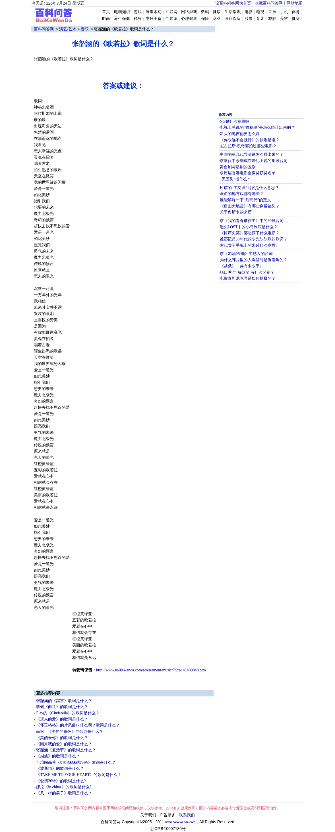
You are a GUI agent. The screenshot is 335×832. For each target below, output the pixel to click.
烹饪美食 (154, 18)
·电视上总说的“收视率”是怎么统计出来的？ (257, 127)
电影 (249, 12)
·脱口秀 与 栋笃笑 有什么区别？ (246, 272)
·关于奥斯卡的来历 (235, 212)
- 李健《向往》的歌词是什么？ (61, 707)
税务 (138, 18)
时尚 (106, 18)
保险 (205, 18)
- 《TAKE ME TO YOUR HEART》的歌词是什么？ (78, 775)
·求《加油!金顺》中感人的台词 (246, 254)
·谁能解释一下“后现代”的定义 (245, 200)
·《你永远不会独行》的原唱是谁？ (249, 140)
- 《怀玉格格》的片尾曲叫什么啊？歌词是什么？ (77, 725)
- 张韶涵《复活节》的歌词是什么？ (65, 750)
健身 (296, 18)
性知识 (171, 18)
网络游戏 (189, 12)
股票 (249, 18)
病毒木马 (154, 12)
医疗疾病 (233, 18)
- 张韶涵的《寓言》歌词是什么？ (63, 701)
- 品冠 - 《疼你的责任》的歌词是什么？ (68, 731)
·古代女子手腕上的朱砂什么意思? (248, 245)
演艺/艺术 (67, 29)
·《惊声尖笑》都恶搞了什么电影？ (249, 233)
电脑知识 (122, 12)
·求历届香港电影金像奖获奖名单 (247, 173)
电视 (260, 12)
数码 (205, 12)
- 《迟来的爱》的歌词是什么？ (61, 719)
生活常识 (233, 12)
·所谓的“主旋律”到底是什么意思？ (249, 188)
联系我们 (187, 815)
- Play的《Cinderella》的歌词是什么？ (67, 713)
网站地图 (295, 3)
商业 (217, 18)
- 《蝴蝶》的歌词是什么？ (57, 756)
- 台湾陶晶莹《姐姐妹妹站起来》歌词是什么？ (75, 762)
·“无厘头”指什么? (234, 179)
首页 (106, 12)
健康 (217, 12)
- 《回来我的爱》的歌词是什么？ (63, 744)
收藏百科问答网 (269, 3)
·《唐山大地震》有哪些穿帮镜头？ (249, 206)
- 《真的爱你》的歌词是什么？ (61, 738)
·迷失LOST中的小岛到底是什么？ (248, 227)
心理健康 (189, 18)
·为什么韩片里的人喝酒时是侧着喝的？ (253, 260)
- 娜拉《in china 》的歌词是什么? (63, 787)
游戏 (138, 12)
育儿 (260, 18)
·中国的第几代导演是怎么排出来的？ (251, 154)
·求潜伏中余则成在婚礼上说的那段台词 (253, 161)
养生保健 (122, 18)
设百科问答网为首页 (233, 3)
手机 (284, 12)
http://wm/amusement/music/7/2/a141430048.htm (151, 670)
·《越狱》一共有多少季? (240, 266)
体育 (296, 12)
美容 (284, 18)
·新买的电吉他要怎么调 (239, 134)
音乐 (272, 12)
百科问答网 (44, 29)
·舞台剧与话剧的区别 (237, 167)
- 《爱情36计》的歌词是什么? (60, 781)
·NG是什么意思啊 (234, 121)
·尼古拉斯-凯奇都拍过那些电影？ (248, 146)
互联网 (171, 12)
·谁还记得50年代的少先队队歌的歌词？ (253, 239)
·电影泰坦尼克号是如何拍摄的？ (247, 278)
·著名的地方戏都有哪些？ (241, 194)
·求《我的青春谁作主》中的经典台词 (251, 221)
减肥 (272, 18)
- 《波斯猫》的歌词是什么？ (59, 768)
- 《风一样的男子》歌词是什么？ (63, 793)
